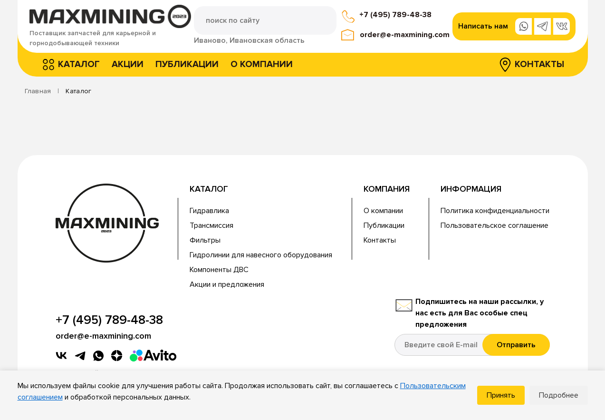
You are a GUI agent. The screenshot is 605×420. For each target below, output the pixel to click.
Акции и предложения (227, 284)
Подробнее (558, 395)
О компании (261, 64)
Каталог (79, 64)
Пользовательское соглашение (494, 225)
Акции (128, 64)
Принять (501, 395)
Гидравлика (209, 210)
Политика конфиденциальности (495, 210)
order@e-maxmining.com (405, 34)
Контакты (539, 64)
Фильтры (205, 240)
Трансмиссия (211, 225)
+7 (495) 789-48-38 (395, 15)
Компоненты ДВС (219, 269)
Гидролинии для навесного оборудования (261, 255)
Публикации (187, 64)
